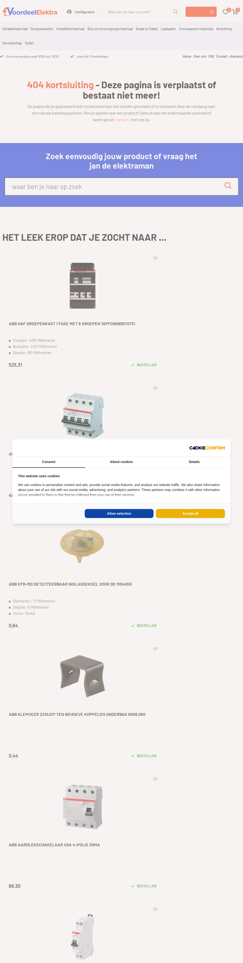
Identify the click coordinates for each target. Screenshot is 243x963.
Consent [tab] (48, 462)
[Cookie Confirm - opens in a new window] (207, 448)
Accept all (190, 513)
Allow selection (119, 513)
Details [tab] (194, 462)
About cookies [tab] (121, 462)
